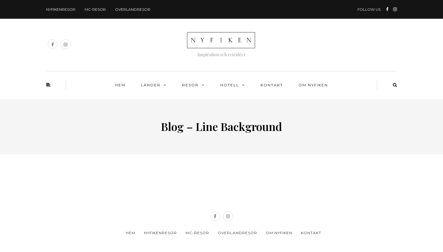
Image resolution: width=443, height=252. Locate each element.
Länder (151, 85)
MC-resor (95, 9)
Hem (120, 85)
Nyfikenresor (60, 9)
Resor (190, 85)
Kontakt (272, 85)
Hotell (229, 85)
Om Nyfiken (313, 85)
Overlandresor (132, 9)
